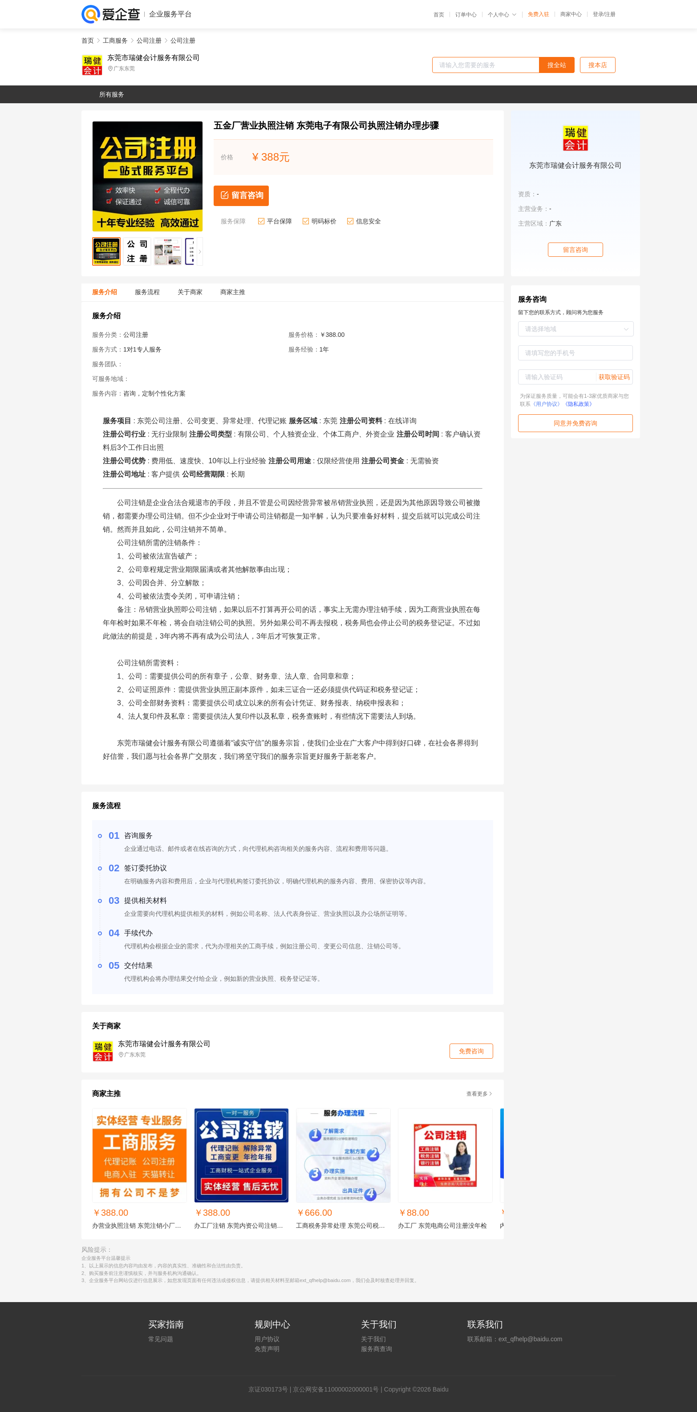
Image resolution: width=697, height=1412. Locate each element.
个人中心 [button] (502, 15)
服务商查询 (376, 1348)
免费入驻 (538, 14)
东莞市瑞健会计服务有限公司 (153, 57)
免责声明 (267, 1348)
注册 (610, 14)
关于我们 (373, 1339)
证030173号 (271, 1389)
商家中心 (571, 14)
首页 (439, 14)
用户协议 (267, 1339)
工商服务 (115, 40)
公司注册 (149, 40)
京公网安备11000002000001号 (336, 1389)
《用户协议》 (547, 404)
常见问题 (160, 1339)
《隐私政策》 (579, 404)
